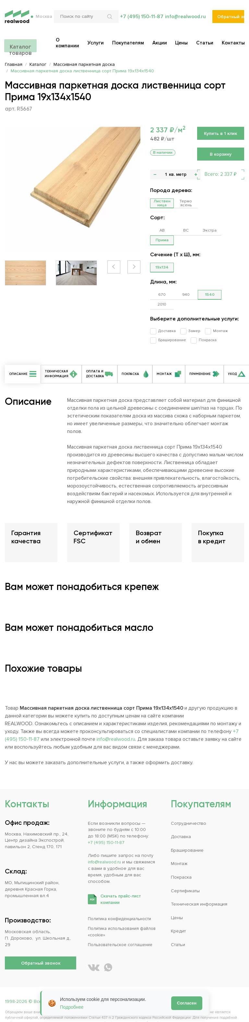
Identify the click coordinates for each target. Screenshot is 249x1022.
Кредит (178, 912)
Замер (190, 311)
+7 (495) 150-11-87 (140, 19)
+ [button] (196, 174)
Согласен (186, 1003)
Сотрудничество (188, 804)
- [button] (155, 174)
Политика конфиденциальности (122, 900)
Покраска (204, 320)
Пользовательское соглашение (123, 925)
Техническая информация (199, 885)
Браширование (170, 320)
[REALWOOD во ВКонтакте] (94, 948)
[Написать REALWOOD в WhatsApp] (108, 948)
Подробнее (72, 1007)
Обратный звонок (230, 19)
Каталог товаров (20, 46)
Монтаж (215, 311)
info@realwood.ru (185, 19)
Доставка (165, 311)
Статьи (178, 925)
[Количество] (166, 174)
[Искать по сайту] (109, 19)
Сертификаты (185, 871)
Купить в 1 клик (220, 133)
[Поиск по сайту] (85, 19)
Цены (177, 898)
